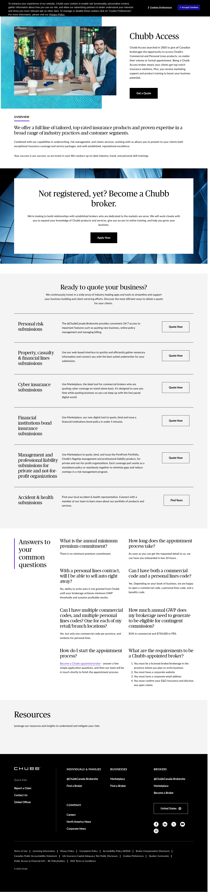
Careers (71, 815)
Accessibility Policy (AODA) (116, 851)
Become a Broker (163, 793)
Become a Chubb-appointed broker (80, 663)
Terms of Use (20, 851)
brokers (160, 769)
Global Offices (22, 802)
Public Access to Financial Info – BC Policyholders (39, 861)
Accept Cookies (190, 7)
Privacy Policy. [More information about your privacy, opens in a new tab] (57, 14)
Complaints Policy (89, 851)
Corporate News (76, 828)
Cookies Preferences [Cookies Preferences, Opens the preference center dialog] (161, 7)
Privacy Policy (67, 851)
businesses (118, 769)
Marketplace (117, 779)
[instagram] (156, 831)
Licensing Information (44, 851)
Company (74, 805)
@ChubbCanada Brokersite (82, 779)
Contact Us (20, 795)
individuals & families (84, 769)
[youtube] (182, 824)
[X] (173, 824)
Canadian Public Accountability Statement (35, 856)
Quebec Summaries (159, 856)
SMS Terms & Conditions (83, 861)
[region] (105, 8)
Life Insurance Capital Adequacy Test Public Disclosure (90, 856)
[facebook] (156, 824)
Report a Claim (22, 788)
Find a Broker (74, 786)
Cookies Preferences (133, 856)
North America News (79, 822)
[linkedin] (165, 824)
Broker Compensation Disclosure (152, 851)
